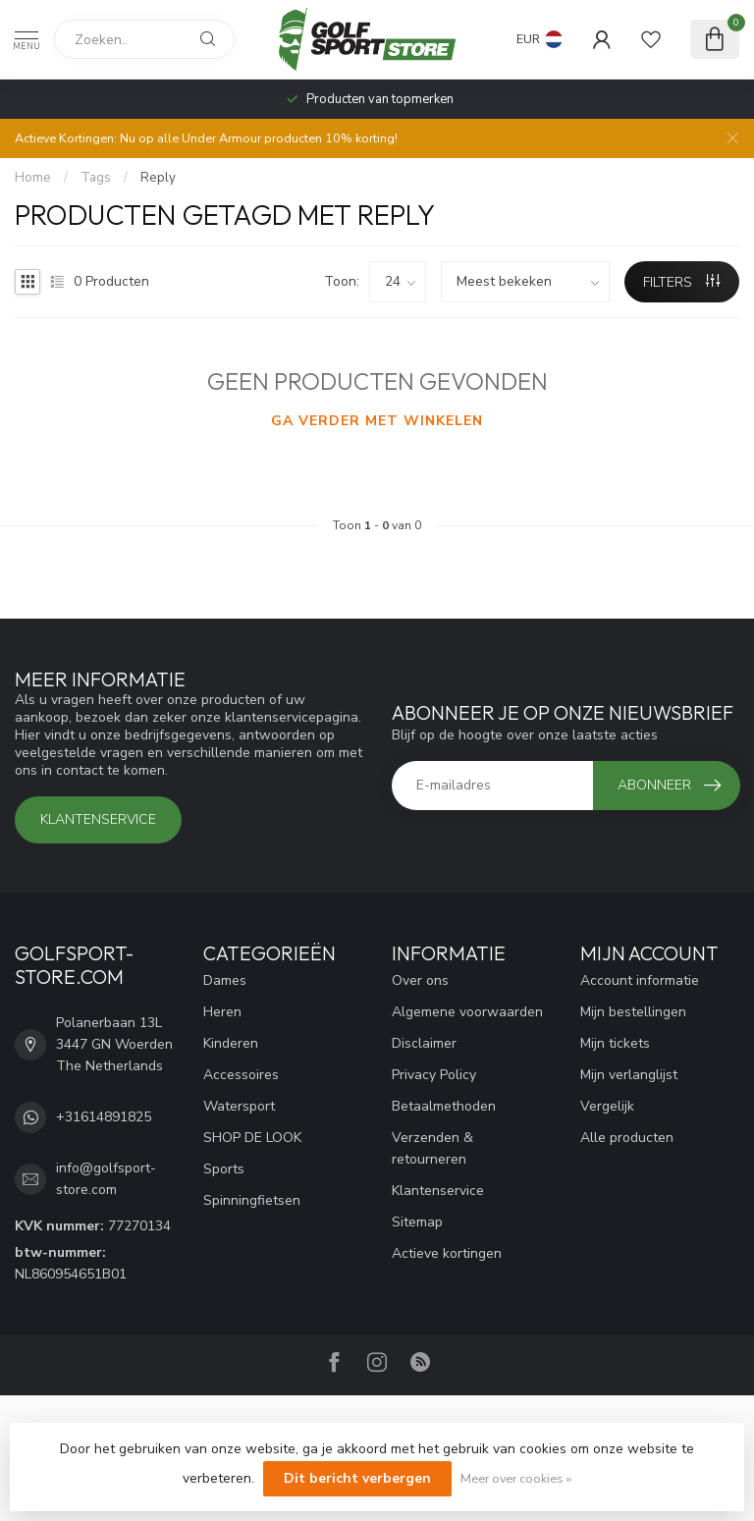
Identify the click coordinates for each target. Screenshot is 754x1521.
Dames (224, 980)
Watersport (239, 1106)
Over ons (420, 980)
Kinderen (230, 1043)
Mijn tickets (615, 1043)
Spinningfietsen (251, 1200)
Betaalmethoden (444, 1106)
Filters (681, 282)
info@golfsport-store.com (106, 1179)
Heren (222, 1012)
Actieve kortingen (447, 1253)
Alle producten (626, 1137)
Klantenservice (98, 819)
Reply (158, 178)
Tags (96, 178)
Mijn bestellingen (633, 1012)
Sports (223, 1169)
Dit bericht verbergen (357, 1478)
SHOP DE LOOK (252, 1137)
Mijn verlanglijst (628, 1074)
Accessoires (241, 1074)
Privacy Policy (434, 1074)
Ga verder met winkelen (377, 420)
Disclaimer (424, 1043)
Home (33, 178)
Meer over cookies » (515, 1478)
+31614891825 (103, 1117)
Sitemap (417, 1222)
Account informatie (639, 980)
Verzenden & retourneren (432, 1148)
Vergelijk (607, 1106)
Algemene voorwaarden (467, 1012)
